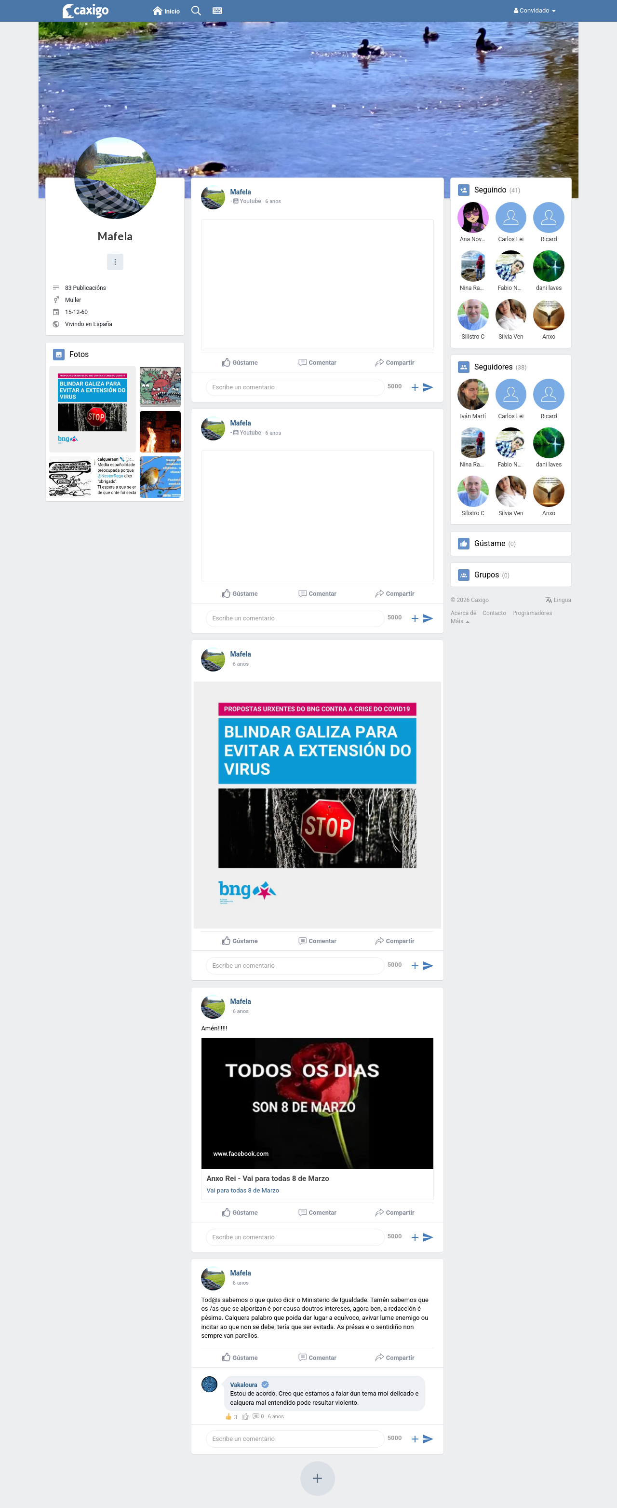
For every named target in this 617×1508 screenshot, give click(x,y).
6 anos (273, 201)
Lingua (558, 600)
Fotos (79, 354)
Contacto (494, 613)
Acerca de (463, 613)
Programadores (532, 613)
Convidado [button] (535, 10)
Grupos (486, 575)
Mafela (115, 236)
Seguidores (493, 367)
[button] (115, 262)
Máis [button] (460, 621)
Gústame (489, 543)
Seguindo (490, 190)
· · (263, 1417)
